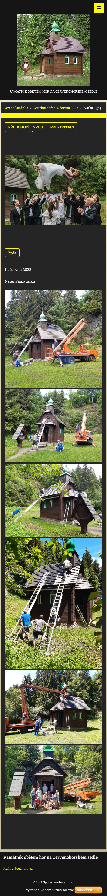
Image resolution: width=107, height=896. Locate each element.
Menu (99, 8)
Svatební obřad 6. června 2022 (55, 107)
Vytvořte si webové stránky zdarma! (50, 890)
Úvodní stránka (16, 107)
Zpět (12, 252)
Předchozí (19, 127)
